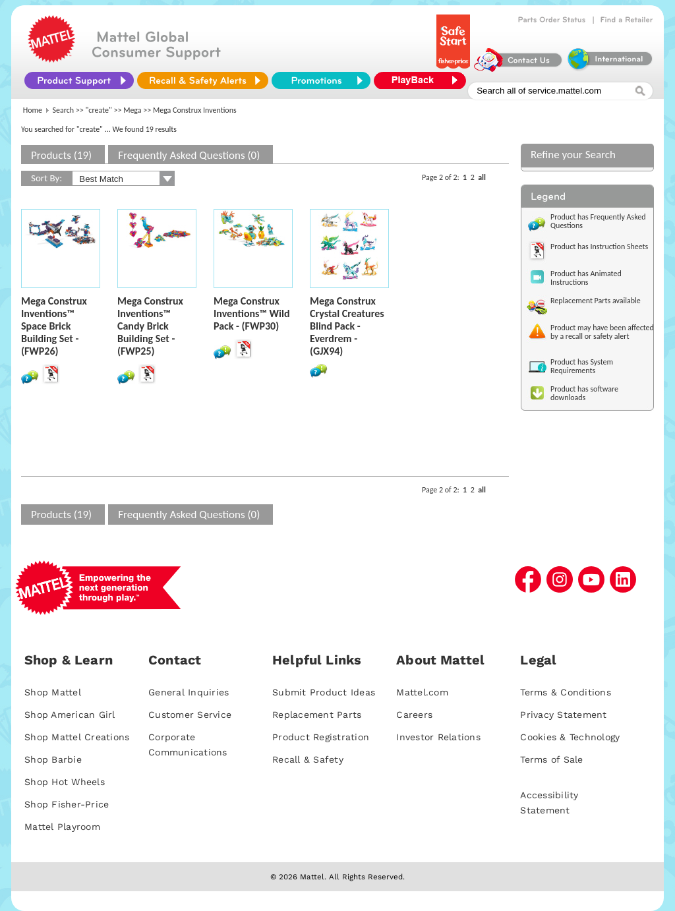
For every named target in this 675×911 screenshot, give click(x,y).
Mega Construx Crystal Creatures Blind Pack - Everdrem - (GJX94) (347, 326)
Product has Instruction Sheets (599, 246)
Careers (414, 714)
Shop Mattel (52, 692)
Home (32, 110)
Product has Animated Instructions (586, 278)
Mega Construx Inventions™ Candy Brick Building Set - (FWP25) (150, 326)
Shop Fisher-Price (66, 804)
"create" (99, 110)
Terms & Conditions (565, 692)
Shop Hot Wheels (64, 782)
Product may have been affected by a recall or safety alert (602, 332)
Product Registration (320, 737)
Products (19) (61, 155)
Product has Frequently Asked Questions (598, 221)
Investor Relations (438, 737)
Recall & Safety (307, 759)
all (482, 177)
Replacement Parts (316, 714)
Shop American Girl (69, 714)
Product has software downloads (584, 393)
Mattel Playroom (62, 826)
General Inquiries (188, 692)
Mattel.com (422, 692)
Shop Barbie (53, 759)
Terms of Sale (551, 759)
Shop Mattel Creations (76, 737)
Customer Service (189, 714)
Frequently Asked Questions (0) (189, 155)
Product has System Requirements (581, 366)
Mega (132, 110)
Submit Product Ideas (323, 692)
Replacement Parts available (595, 300)
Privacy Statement (563, 714)
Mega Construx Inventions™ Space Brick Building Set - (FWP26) (54, 326)
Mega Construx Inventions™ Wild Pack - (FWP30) (252, 313)
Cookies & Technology (570, 737)
